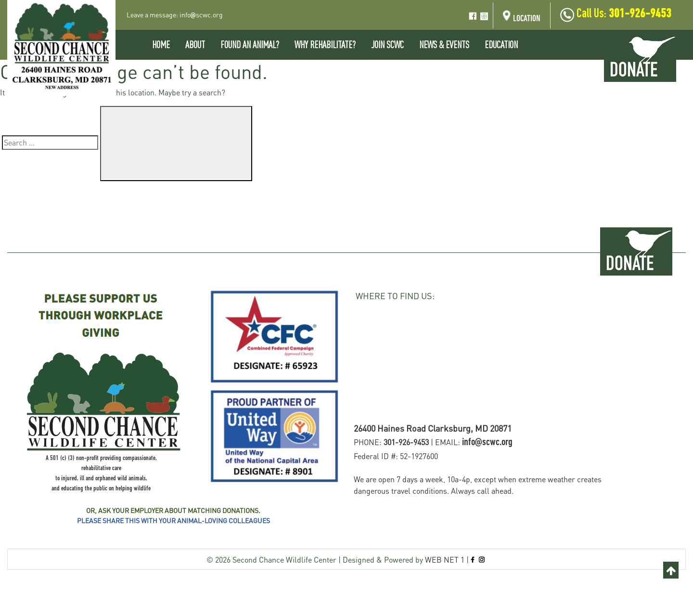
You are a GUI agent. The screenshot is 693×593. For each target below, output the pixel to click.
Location (521, 18)
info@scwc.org (487, 442)
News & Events (444, 44)
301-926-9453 (640, 14)
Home (161, 44)
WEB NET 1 (444, 559)
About (195, 44)
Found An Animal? (249, 44)
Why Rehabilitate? (325, 44)
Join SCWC (387, 44)
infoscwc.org (201, 14)
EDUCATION (501, 44)
